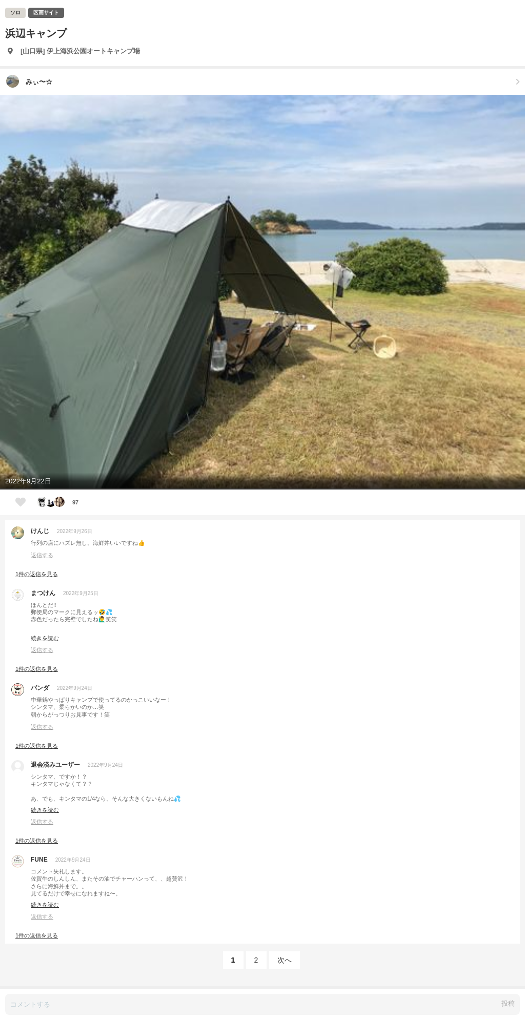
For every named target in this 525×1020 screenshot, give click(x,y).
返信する (42, 555)
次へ (284, 960)
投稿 (508, 1003)
